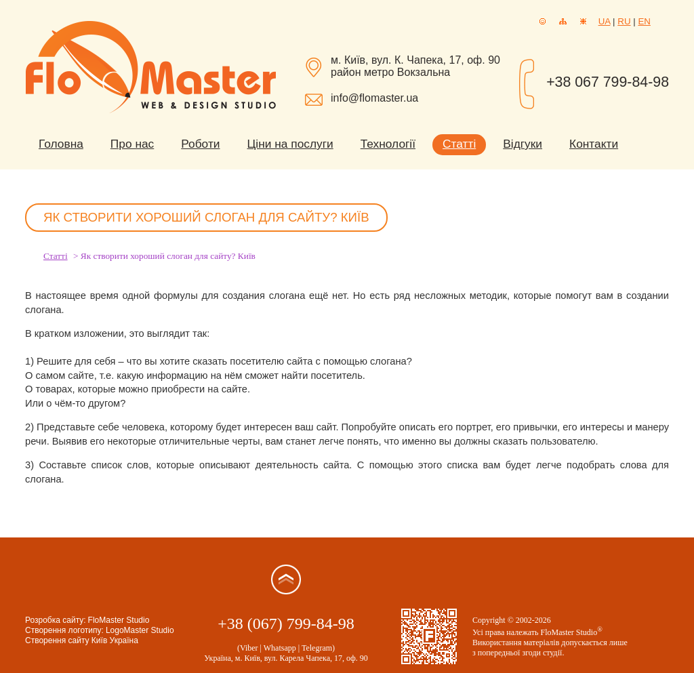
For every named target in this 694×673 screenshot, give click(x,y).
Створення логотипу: (64, 630)
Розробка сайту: (55, 620)
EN (644, 21)
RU (623, 21)
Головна (61, 143)
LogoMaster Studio (140, 630)
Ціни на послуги (290, 143)
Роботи (200, 143)
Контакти (593, 143)
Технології (388, 143)
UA (604, 21)
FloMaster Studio (119, 620)
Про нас (132, 143)
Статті (459, 143)
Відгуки (522, 143)
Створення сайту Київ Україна (81, 640)
